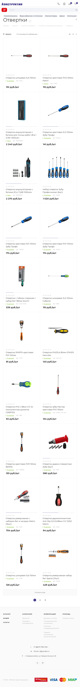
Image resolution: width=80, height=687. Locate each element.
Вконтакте (37, 663)
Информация (50, 614)
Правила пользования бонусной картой (50, 634)
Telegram (42, 663)
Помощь (66, 614)
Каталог (7, 614)
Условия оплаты (68, 618)
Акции (6, 618)
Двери (62, 16)
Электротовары (51, 16)
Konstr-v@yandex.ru (41, 651)
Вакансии (25, 618)
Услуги (6, 622)
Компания (27, 614)
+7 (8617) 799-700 (40, 647)
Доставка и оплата (50, 618)
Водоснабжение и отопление (31, 16)
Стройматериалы (10, 16)
